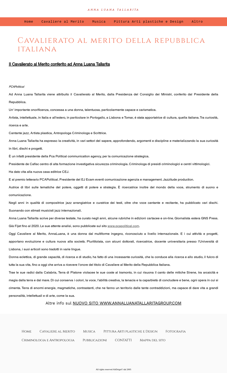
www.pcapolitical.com (123, 226)
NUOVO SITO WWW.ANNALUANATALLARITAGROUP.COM (127, 303)
